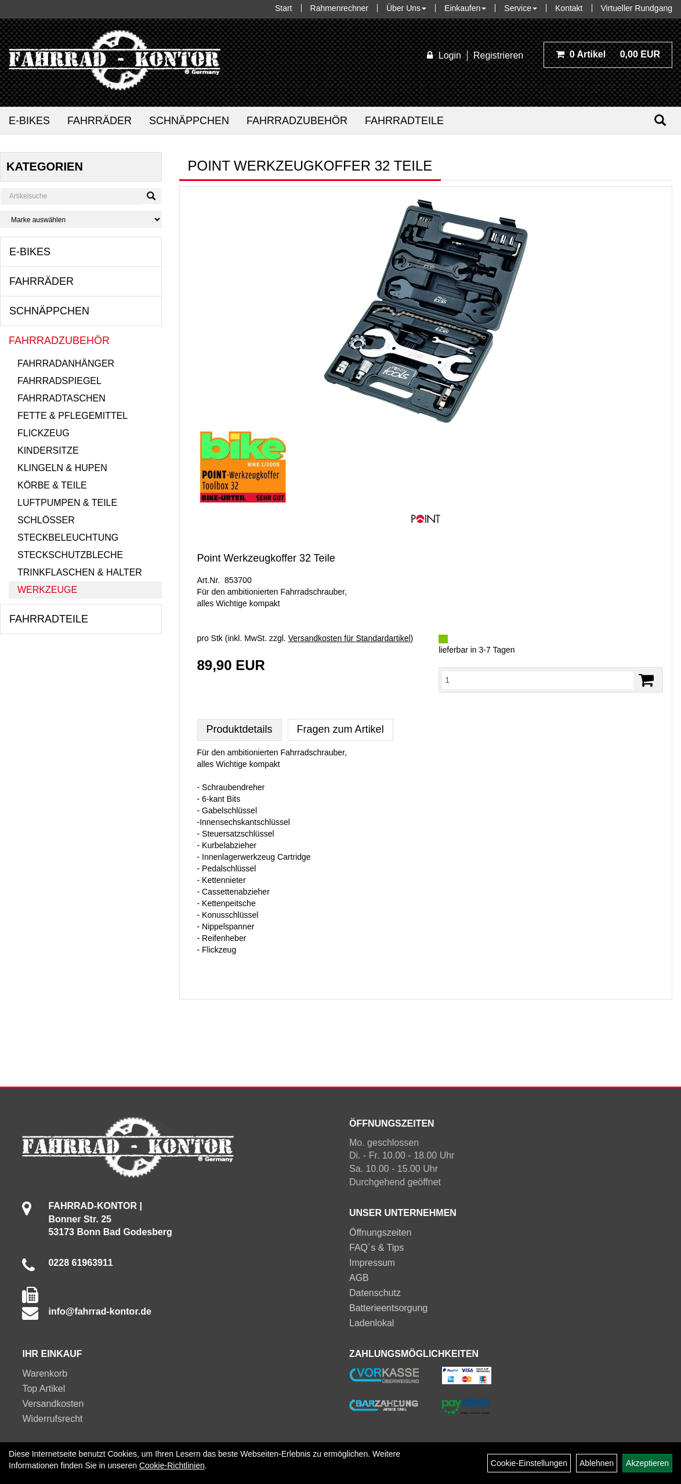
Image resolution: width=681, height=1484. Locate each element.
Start (283, 8)
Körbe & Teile (52, 485)
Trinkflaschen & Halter (79, 572)
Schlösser (46, 520)
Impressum (372, 1263)
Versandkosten (53, 1404)
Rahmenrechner (339, 8)
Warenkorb (44, 1373)
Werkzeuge (47, 590)
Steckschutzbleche (70, 555)
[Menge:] (537, 680)
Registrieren (498, 55)
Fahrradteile (404, 120)
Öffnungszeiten (380, 1232)
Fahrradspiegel (59, 381)
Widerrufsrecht (52, 1419)
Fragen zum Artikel (340, 729)
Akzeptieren (647, 1463)
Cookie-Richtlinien (172, 1465)
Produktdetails (240, 729)
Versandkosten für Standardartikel (349, 638)
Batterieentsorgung (388, 1308)
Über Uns (406, 8)
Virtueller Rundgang (637, 8)
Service (520, 8)
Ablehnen (596, 1463)
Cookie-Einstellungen (529, 1463)
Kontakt (568, 8)
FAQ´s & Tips (376, 1248)
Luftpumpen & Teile (67, 503)
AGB (359, 1278)
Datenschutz (375, 1293)
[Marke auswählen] (81, 219)
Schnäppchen (189, 120)
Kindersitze (48, 450)
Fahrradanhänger (65, 363)
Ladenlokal (371, 1323)
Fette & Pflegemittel (72, 416)
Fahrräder (99, 120)
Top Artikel (43, 1388)
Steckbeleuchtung (67, 537)
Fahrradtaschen (61, 398)
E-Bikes (29, 120)
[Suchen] (660, 120)
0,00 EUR (608, 54)
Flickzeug (43, 433)
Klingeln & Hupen (62, 468)
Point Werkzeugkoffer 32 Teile (266, 558)
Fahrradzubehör (297, 120)
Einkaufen (465, 8)
